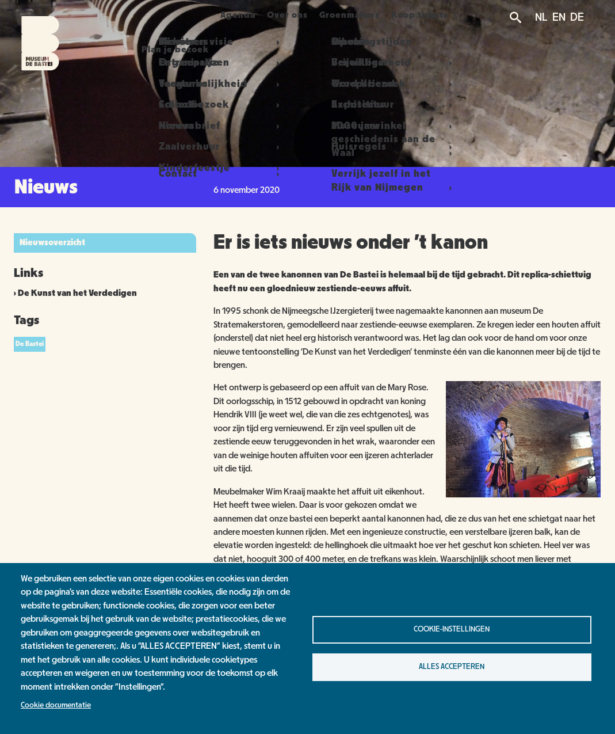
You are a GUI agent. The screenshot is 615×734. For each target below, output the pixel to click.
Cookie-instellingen (452, 629)
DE (577, 17)
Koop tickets (437, 15)
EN (559, 17)
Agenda (234, 15)
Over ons (291, 15)
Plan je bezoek (162, 15)
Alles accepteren (451, 667)
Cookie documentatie (56, 705)
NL (541, 17)
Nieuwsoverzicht (52, 242)
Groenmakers (361, 15)
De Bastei (30, 343)
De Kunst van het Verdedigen (77, 293)
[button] (523, 494)
